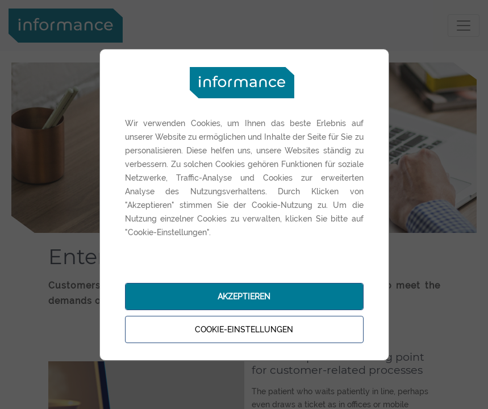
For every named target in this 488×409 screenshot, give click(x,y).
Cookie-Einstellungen (244, 329)
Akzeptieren (244, 296)
